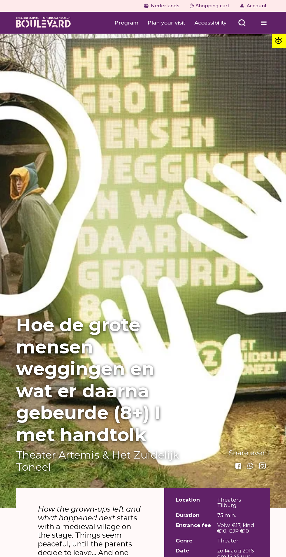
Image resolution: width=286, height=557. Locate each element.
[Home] (43, 23)
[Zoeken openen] (242, 22)
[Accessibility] (211, 22)
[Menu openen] (264, 22)
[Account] (253, 6)
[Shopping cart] (209, 6)
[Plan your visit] (166, 22)
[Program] (126, 22)
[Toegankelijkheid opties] (279, 41)
